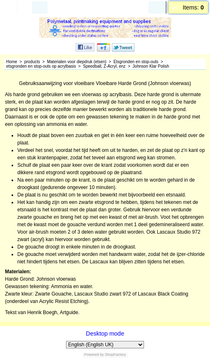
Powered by (94, 355)
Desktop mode (105, 333)
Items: (193, 7)
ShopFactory (115, 355)
